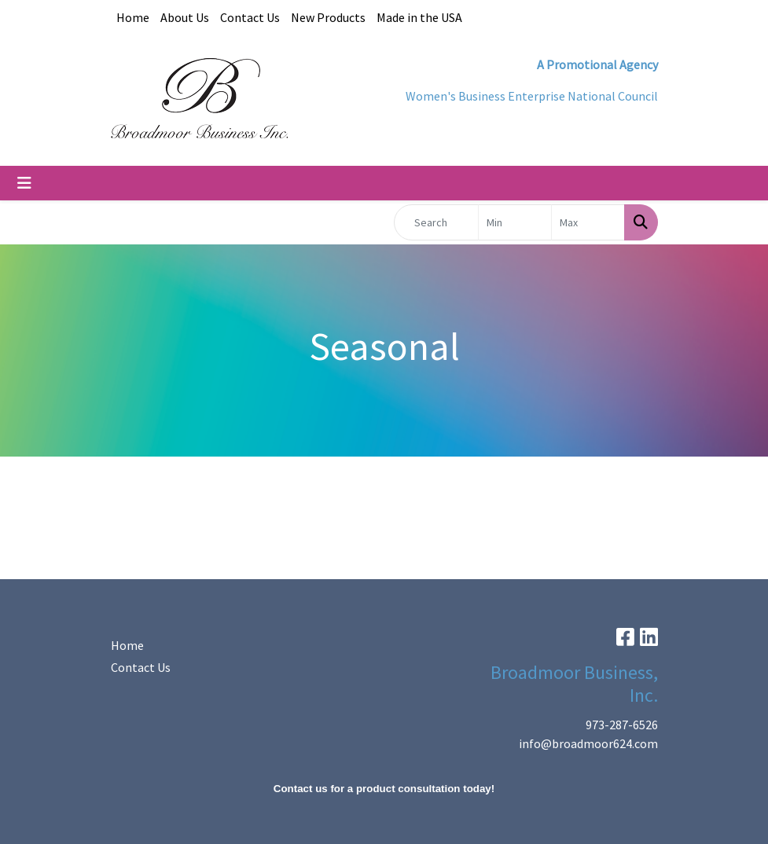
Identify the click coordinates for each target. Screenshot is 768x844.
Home (132, 17)
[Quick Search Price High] (588, 222)
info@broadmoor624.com (588, 743)
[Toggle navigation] (24, 183)
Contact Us (250, 17)
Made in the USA (419, 17)
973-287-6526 (622, 724)
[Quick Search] (437, 222)
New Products (328, 17)
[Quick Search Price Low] (515, 222)
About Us (184, 17)
